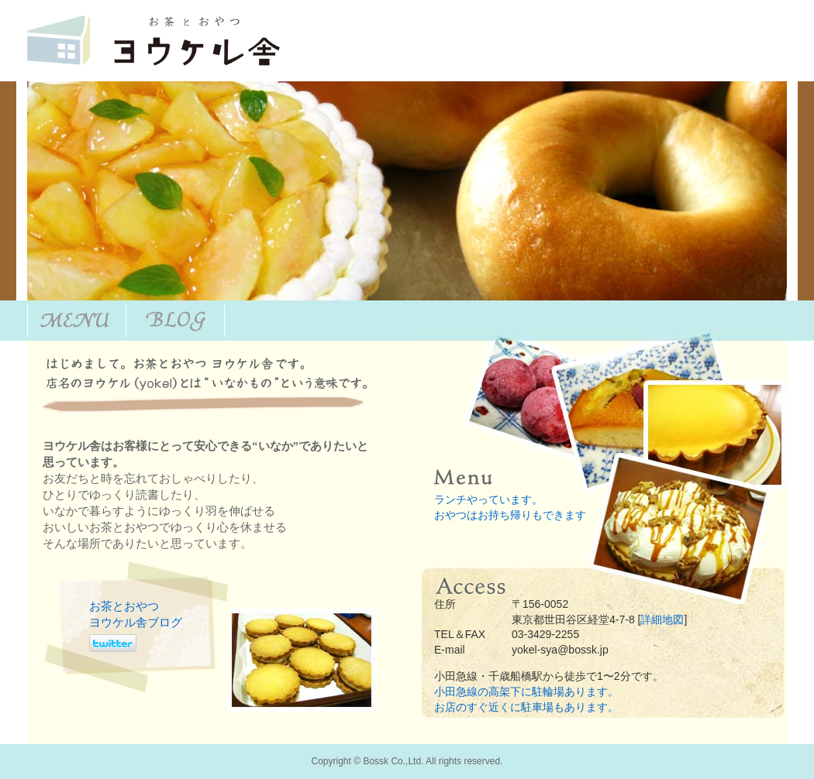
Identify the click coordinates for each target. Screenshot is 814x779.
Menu (77, 320)
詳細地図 (662, 619)
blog (175, 320)
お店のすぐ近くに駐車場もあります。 (526, 707)
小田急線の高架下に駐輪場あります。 (526, 691)
